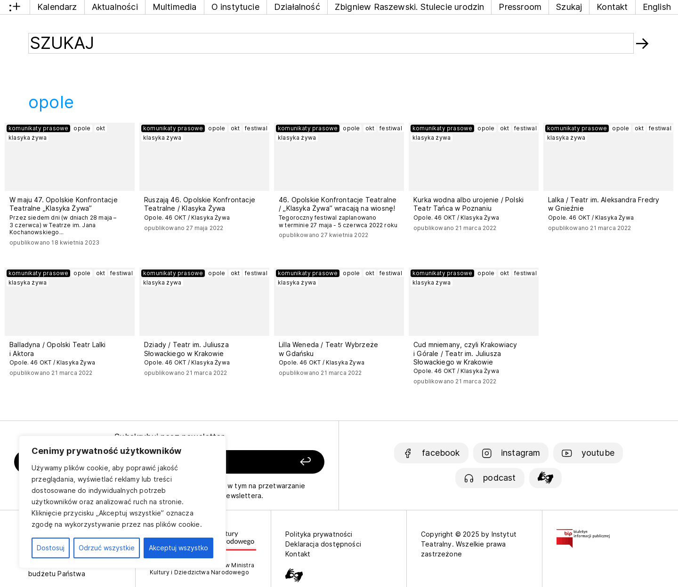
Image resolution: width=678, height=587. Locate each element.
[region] (122, 502)
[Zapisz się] (264, 462)
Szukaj (569, 7)
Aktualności (115, 7)
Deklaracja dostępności (323, 544)
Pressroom (520, 7)
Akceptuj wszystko (178, 548)
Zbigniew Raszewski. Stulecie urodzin (409, 7)
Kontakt (612, 7)
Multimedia (175, 7)
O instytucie (235, 7)
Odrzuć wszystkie (107, 548)
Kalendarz (57, 7)
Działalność (297, 7)
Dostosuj (51, 548)
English (657, 7)
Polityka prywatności (319, 534)
